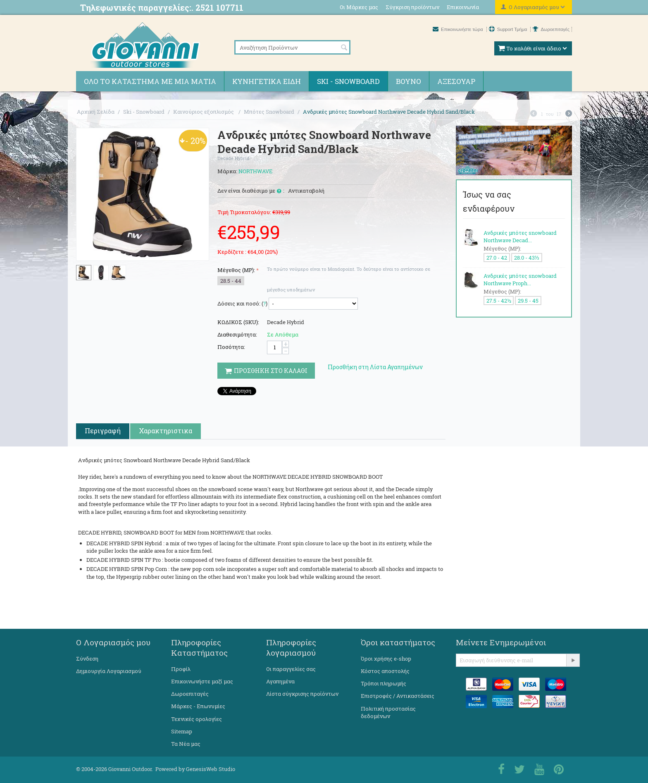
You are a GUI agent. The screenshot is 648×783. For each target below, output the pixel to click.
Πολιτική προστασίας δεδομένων (388, 712)
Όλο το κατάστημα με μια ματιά (150, 81)
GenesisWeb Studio (210, 769)
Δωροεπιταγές (551, 29)
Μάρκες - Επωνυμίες (198, 706)
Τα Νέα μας (185, 743)
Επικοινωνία (463, 7)
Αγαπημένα (280, 681)
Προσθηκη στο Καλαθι (266, 371)
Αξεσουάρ (456, 81)
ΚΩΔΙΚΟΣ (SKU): (238, 322)
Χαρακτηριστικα (165, 430)
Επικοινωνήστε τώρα (458, 29)
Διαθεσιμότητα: (237, 334)
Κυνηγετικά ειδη (266, 81)
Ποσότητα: (231, 347)
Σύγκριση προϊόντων (412, 7)
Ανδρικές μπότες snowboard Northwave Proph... (520, 279)
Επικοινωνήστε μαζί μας (202, 681)
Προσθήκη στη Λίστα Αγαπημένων (375, 367)
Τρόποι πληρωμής (383, 683)
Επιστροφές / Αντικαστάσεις (397, 695)
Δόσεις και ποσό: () (242, 303)
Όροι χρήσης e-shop (386, 658)
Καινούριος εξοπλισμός (204, 111)
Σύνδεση (87, 658)
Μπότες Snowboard (269, 111)
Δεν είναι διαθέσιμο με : (250, 191)
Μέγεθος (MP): (236, 270)
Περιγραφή (103, 430)
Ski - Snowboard (348, 81)
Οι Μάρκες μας (359, 7)
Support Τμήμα (509, 29)
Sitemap (181, 731)
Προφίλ (181, 669)
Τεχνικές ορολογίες (196, 719)
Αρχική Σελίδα (95, 111)
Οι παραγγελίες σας (291, 669)
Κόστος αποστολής (385, 671)
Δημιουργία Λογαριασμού (108, 671)
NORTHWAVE (255, 171)
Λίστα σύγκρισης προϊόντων (302, 693)
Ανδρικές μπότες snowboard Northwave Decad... (520, 236)
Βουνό (408, 81)
